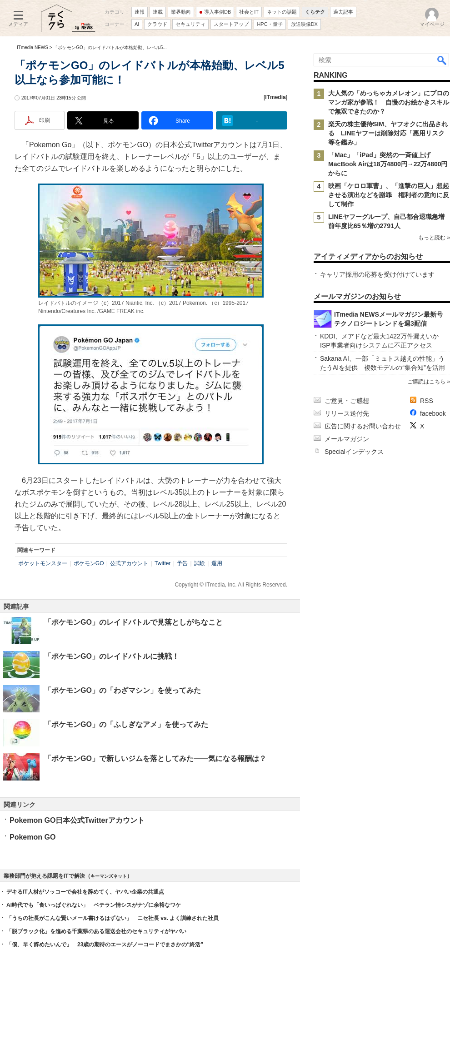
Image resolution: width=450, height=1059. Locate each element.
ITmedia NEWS (32, 47)
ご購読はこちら (426, 381)
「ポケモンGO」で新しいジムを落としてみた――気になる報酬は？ (155, 758)
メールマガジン (347, 438)
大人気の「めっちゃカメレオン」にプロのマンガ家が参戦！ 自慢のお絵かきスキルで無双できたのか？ (388, 102)
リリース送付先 (347, 413)
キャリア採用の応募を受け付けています (377, 274)
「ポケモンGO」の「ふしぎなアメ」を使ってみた (126, 724)
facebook (433, 413)
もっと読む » (434, 237)
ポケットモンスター (42, 563)
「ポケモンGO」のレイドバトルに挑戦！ (111, 656)
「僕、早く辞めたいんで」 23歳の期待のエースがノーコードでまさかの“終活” (104, 944)
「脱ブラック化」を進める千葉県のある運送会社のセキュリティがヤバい (96, 931)
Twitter (162, 563)
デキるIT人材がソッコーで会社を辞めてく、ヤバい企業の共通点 (85, 892)
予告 (182, 563)
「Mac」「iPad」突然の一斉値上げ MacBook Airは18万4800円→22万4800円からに (388, 164)
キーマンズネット (108, 876)
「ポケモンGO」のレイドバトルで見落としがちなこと (133, 622)
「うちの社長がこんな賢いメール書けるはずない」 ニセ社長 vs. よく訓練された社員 (112, 918)
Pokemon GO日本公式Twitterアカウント (77, 820)
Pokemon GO (32, 837)
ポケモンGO (89, 563)
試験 (199, 563)
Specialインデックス (354, 451)
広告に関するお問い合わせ (363, 426)
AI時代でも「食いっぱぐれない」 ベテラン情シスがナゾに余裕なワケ (93, 905)
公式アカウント (129, 563)
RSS (426, 400)
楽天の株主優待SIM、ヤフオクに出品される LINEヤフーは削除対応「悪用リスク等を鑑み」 (388, 133)
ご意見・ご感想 (347, 400)
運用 (216, 563)
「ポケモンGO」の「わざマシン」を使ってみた (122, 690)
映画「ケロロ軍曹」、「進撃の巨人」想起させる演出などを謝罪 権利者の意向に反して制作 (388, 195)
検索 (442, 60)
